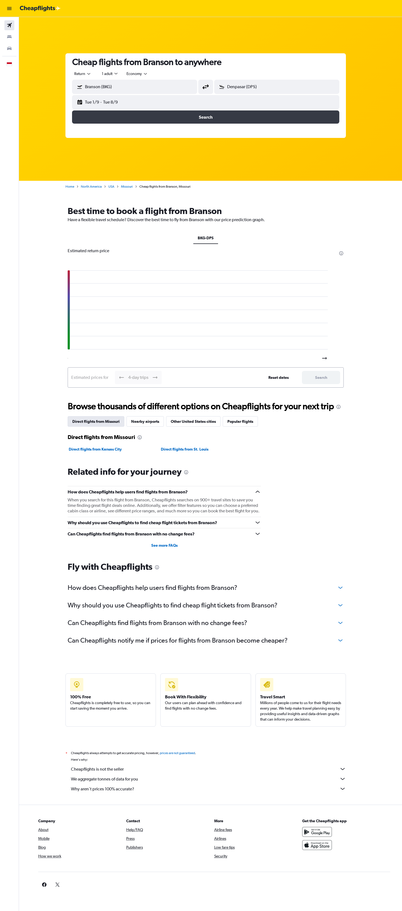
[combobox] (87, 73)
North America (96, 186)
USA (116, 186)
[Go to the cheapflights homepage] (40, 8)
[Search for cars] (9, 48)
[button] (9, 8)
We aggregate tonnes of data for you (213, 779)
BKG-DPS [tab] (211, 238)
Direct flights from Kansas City (100, 449)
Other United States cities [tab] (198, 421)
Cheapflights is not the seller (213, 769)
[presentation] (346, 253)
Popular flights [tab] (245, 421)
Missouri (132, 186)
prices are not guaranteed (182, 753)
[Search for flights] (9, 25)
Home (74, 186)
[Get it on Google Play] (322, 832)
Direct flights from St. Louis (189, 449)
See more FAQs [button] (169, 545)
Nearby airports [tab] (150, 421)
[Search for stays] (9, 36)
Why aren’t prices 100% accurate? (213, 788)
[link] (313, 885)
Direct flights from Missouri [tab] (101, 421)
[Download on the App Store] (322, 845)
